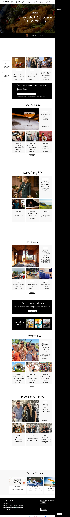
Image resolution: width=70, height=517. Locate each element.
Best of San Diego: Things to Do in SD (24, 88)
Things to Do (23, 2)
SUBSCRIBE (42, 93)
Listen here (31, 311)
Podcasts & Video (35, 2)
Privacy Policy (7, 507)
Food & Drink (11, 2)
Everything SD (18, 2)
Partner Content (35, 473)
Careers (10, 505)
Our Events (29, 2)
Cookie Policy (12, 507)
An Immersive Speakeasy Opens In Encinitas (7, 62)
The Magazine (41, 2)
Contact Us (21, 505)
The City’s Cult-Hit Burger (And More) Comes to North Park (7, 81)
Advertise (5, 505)
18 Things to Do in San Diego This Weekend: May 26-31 (7, 72)
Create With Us (48, 2)
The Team (15, 505)
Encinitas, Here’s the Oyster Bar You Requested (7, 67)
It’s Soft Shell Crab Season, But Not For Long (7, 76)
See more (32, 155)
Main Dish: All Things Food (22, 89)
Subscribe (62, 2)
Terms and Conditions (19, 507)
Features (32, 242)
